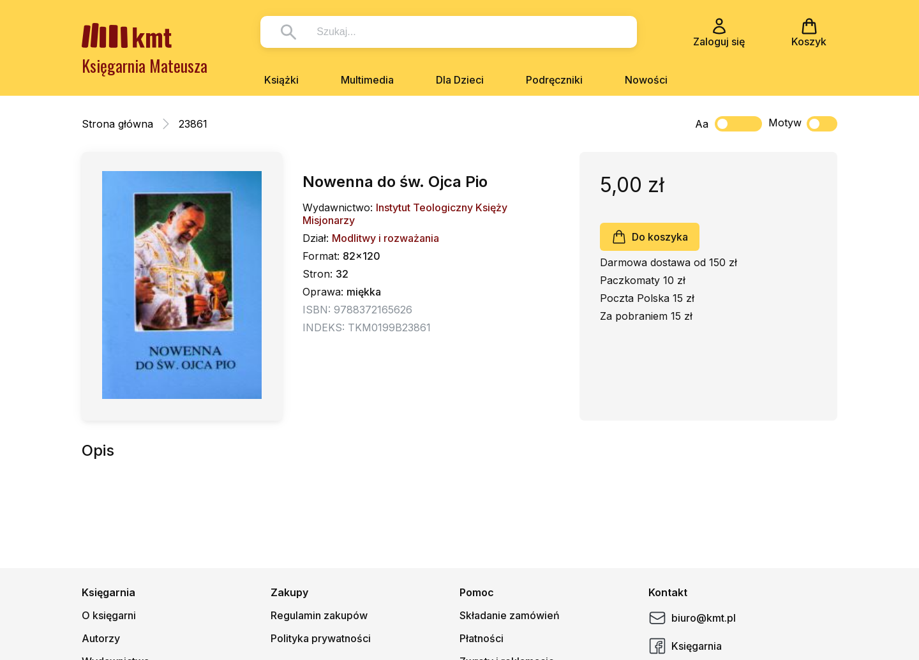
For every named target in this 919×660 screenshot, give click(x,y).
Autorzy (101, 638)
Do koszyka (649, 236)
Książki (281, 79)
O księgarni (109, 615)
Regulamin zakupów (319, 615)
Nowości (646, 79)
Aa (701, 123)
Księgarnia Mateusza (144, 65)
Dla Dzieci (460, 79)
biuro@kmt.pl (692, 618)
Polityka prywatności (321, 638)
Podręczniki (554, 79)
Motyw (802, 123)
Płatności (481, 638)
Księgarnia (685, 646)
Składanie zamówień (509, 615)
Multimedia (367, 79)
